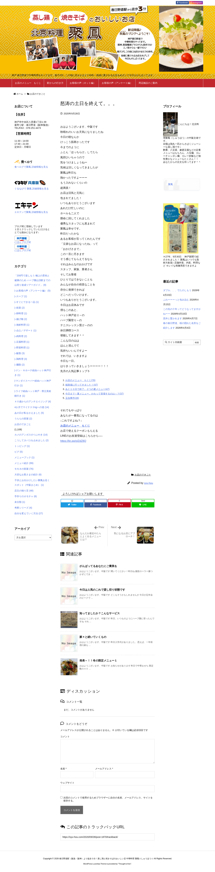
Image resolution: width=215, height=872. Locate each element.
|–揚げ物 (20, 319)
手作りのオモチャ (25, 496)
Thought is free (125, 864)
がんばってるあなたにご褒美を (98, 566)
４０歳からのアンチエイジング (32, 401)
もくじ (86, 425)
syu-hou (148, 483)
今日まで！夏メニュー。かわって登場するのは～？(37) (94, 393)
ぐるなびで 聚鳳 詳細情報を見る (31, 188)
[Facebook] (95, 504)
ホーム (19, 94)
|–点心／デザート (25, 330)
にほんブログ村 (22, 242)
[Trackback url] (107, 836)
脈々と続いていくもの (92, 636)
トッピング (22, 446)
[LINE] (143, 504)
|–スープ (20, 296)
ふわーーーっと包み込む (176, 299)
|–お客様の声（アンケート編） (32, 290)
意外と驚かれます (172, 318)
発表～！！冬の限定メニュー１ (98, 660)
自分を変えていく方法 (28, 513)
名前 (63, 768)
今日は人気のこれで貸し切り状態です (102, 589)
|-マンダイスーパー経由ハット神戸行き (32, 383)
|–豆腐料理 (21, 342)
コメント (65, 736)
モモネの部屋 (23, 468)
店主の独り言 (23, 490)
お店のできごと (37, 94)
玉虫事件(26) (72, 398)
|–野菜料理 (21, 347)
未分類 (19, 502)
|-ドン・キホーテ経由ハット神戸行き (32, 372)
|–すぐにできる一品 (26, 302)
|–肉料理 (20, 336)
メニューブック (24, 457)
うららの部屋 (23, 418)
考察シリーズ (23, 507)
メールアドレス (104, 768)
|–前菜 (19, 307)
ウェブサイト (67, 782)
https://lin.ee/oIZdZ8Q (73, 441)
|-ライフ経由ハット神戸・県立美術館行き (32, 393)
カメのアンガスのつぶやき (31, 434)
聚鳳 (170, 184)
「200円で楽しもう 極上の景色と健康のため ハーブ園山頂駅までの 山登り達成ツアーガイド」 (32, 280)
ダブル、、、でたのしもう (177, 290)
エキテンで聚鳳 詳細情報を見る (31, 212)
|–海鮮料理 (21, 324)
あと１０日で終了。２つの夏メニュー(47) (87, 389)
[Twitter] (72, 504)
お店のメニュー (71, 425)
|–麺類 (19, 364)
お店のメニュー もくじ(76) (80, 380)
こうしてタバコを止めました (31, 440)
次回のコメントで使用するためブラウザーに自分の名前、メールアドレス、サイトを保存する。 (108, 799)
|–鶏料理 (20, 359)
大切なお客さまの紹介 (27, 474)
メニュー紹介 (23, 463)
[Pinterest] (119, 504)
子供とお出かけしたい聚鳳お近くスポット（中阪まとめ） (32, 482)
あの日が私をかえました (29, 413)
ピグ (18, 451)
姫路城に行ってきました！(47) (81, 384)
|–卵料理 (20, 313)
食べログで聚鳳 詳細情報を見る (31, 166)
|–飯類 (19, 353)
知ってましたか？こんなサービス (99, 613)
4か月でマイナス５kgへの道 (31, 407)
